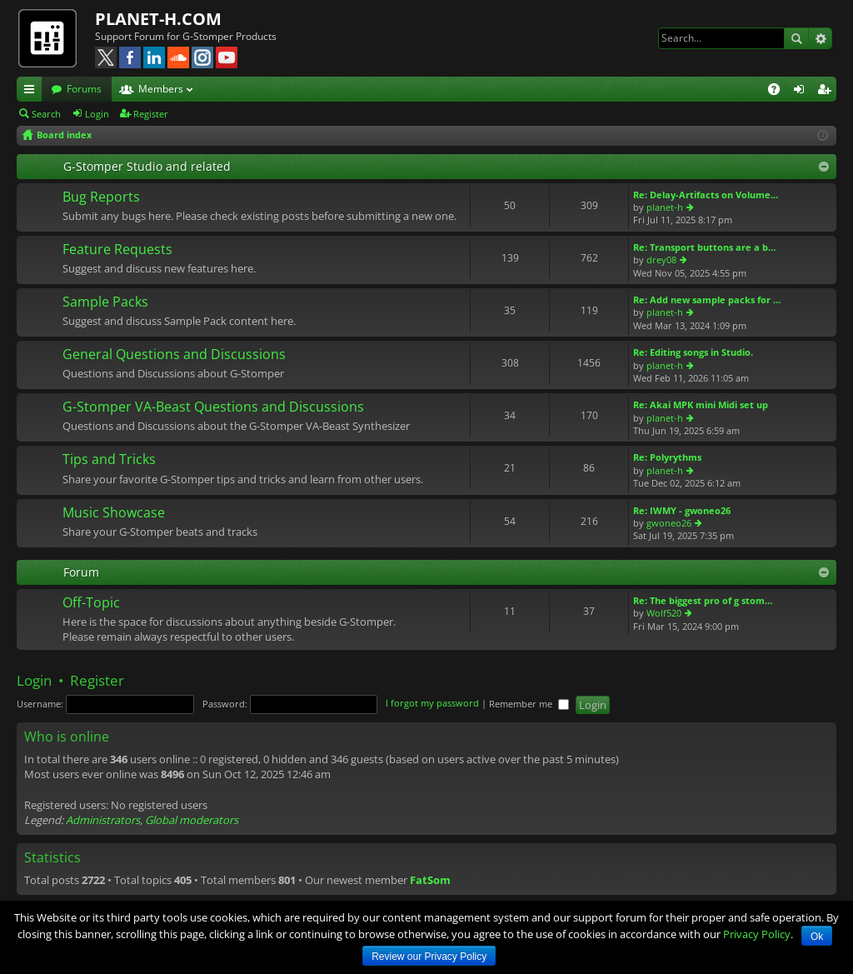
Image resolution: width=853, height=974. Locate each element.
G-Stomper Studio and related (147, 166)
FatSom (430, 879)
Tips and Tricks (109, 460)
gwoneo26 (668, 523)
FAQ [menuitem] (779, 92)
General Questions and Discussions (174, 355)
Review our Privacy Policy (429, 956)
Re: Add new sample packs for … (707, 299)
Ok (817, 936)
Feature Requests (117, 250)
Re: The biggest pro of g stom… (702, 600)
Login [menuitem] (802, 92)
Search (796, 38)
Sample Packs (105, 302)
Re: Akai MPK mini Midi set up (700, 404)
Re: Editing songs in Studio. (693, 352)
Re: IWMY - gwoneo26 (682, 510)
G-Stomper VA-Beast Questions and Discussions (213, 407)
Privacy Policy (757, 934)
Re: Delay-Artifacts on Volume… (705, 194)
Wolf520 (663, 613)
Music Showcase (113, 513)
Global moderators (191, 819)
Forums (84, 89)
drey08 (661, 259)
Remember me (529, 703)
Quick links (32, 92)
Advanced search (820, 38)
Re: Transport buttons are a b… (704, 247)
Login (97, 113)
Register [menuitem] (827, 92)
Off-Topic (91, 603)
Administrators (103, 819)
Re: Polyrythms (667, 457)
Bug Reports (101, 197)
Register (150, 113)
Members (160, 89)
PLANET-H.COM (158, 18)
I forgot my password (432, 703)
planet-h (664, 207)
